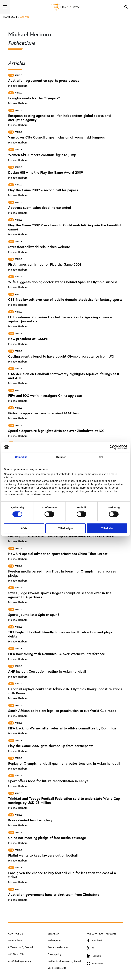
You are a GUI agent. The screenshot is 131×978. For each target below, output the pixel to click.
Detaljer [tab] (61, 456)
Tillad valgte (65, 528)
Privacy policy (54, 954)
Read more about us (58, 947)
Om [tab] (101, 456)
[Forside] (66, 7)
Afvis (24, 528)
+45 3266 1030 (16, 954)
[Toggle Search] (126, 7)
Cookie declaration (57, 967)
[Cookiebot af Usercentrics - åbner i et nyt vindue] (112, 447)
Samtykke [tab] (21, 456)
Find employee (55, 940)
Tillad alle (107, 528)
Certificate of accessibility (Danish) (65, 960)
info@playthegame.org (19, 960)
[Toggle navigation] (5, 7)
